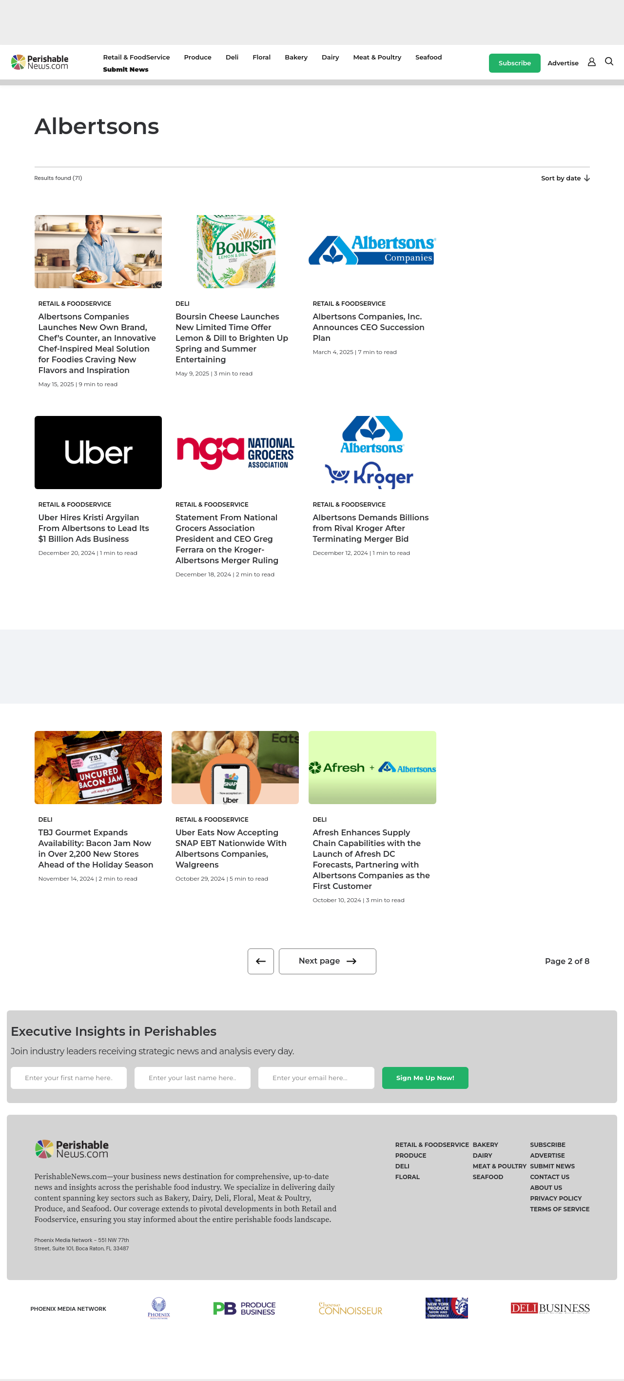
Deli (232, 57)
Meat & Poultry (377, 57)
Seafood (428, 57)
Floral (262, 57)
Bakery (296, 57)
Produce (198, 57)
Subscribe (515, 63)
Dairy (330, 57)
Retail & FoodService (136, 57)
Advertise (563, 63)
